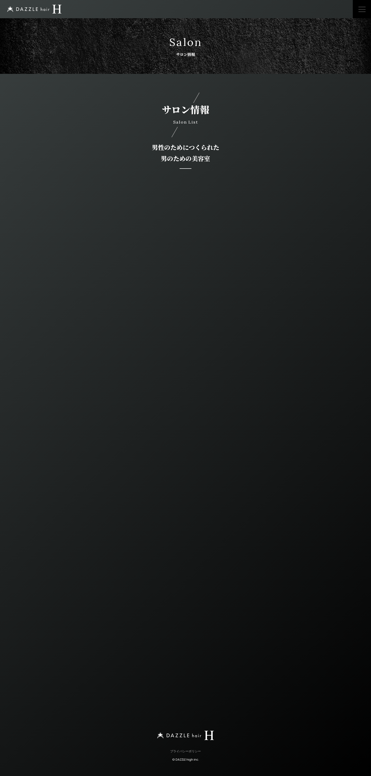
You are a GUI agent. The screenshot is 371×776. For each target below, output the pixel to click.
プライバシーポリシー (185, 751)
